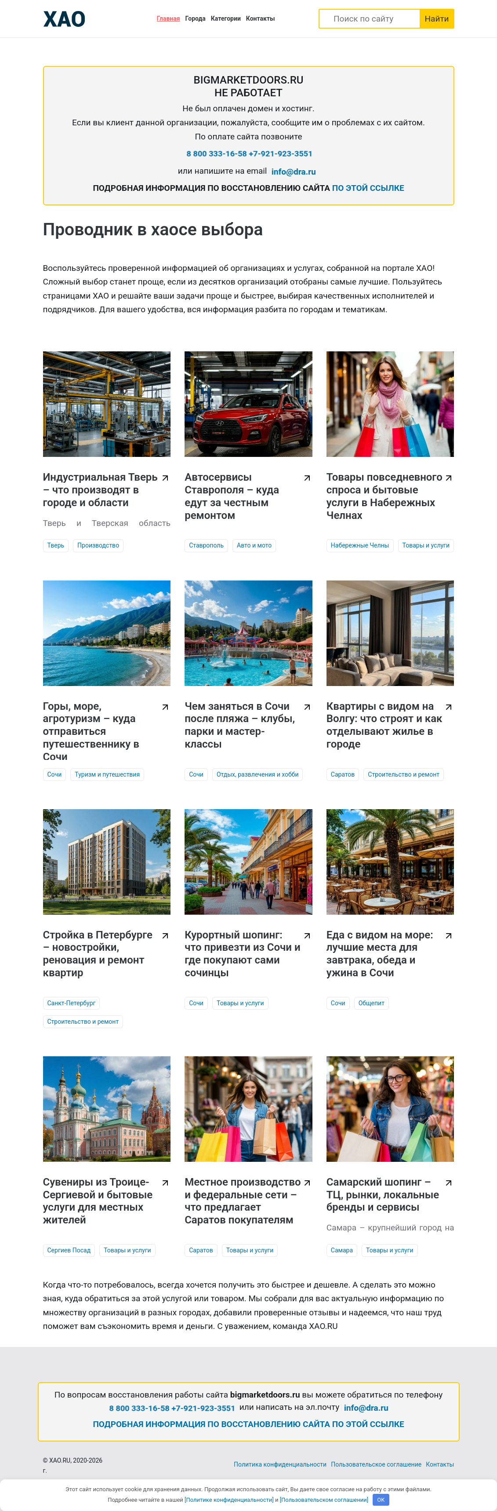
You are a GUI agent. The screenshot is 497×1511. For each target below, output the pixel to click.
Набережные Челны (360, 545)
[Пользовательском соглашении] (324, 1499)
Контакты (260, 18)
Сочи (54, 774)
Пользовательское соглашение (376, 1464)
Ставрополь (206, 545)
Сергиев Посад (69, 1250)
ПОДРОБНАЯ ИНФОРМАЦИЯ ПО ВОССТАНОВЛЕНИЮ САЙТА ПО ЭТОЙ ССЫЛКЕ (248, 1424)
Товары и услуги (426, 545)
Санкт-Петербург (71, 1003)
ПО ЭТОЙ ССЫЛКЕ (368, 188)
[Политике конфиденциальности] (229, 1499)
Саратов (343, 774)
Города (195, 18)
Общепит (372, 1003)
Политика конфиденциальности (280, 1464)
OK (381, 1499)
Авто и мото (254, 545)
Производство (98, 545)
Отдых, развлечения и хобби (258, 774)
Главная (168, 18)
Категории (226, 18)
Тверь (56, 545)
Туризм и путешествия (107, 774)
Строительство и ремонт (403, 774)
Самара (342, 1250)
